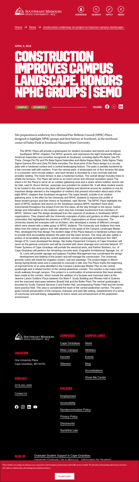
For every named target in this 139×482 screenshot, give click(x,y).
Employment (68, 396)
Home (18, 27)
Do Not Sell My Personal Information (36, 476)
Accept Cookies (64, 476)
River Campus (69, 350)
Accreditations (94, 370)
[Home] (38, 11)
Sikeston (65, 363)
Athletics (90, 350)
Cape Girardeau (70, 343)
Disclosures (67, 423)
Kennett (65, 356)
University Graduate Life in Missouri (56, 459)
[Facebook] (17, 407)
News (32, 27)
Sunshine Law (69, 430)
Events (89, 356)
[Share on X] (114, 106)
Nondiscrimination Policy (75, 409)
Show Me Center (95, 377)
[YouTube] (35, 407)
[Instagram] (23, 407)
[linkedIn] (29, 407)
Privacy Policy (69, 416)
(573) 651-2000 (23, 385)
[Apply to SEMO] (109, 11)
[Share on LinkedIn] (120, 106)
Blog (88, 363)
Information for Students (96, 459)
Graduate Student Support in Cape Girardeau (62, 455)
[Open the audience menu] (81, 11)
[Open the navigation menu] (121, 11)
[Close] (134, 465)
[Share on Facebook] (107, 106)
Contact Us (21, 393)
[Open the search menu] (96, 11)
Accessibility (67, 402)
